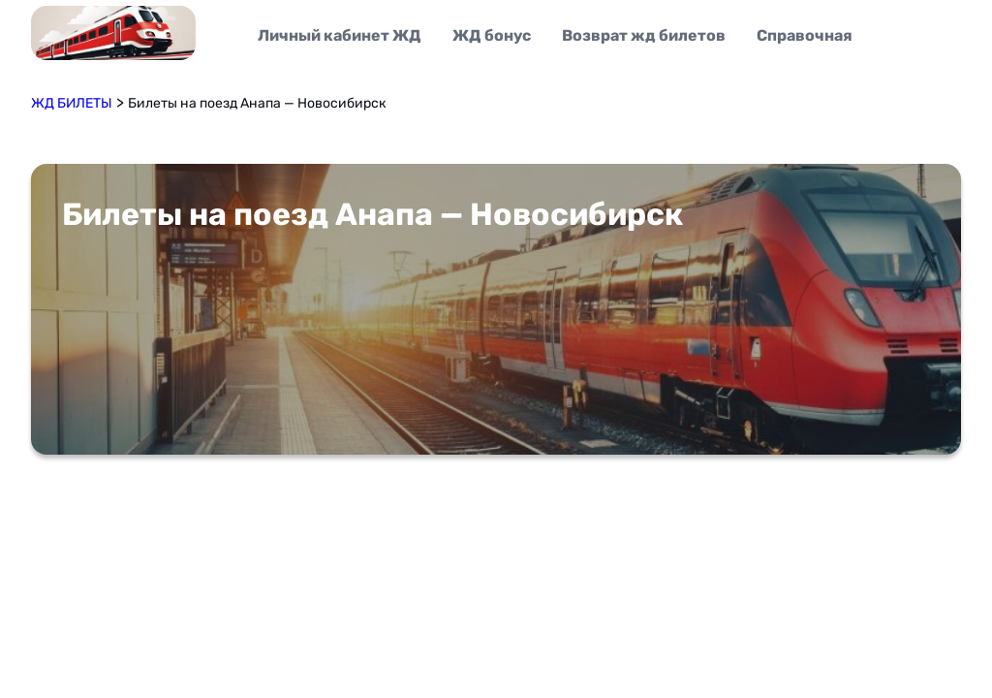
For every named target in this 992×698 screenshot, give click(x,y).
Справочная (804, 35)
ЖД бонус (491, 35)
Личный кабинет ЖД (339, 35)
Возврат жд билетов (644, 35)
